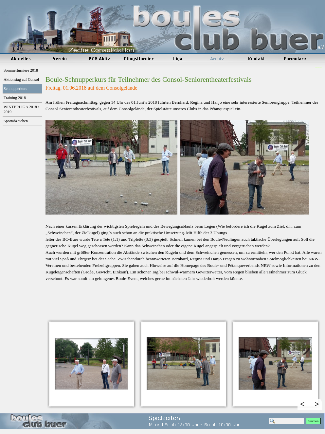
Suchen (313, 421)
